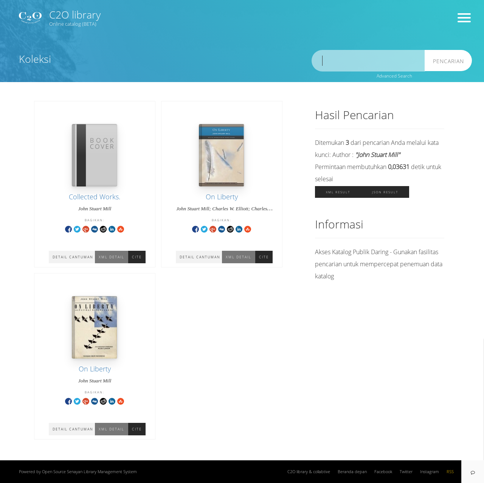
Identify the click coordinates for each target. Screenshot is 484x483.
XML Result (338, 192)
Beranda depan (352, 471)
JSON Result (385, 192)
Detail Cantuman (73, 257)
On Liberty (222, 196)
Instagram (429, 471)
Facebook (383, 471)
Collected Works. (94, 196)
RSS (450, 471)
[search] (368, 60)
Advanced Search (394, 76)
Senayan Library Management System (102, 471)
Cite (137, 257)
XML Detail (111, 257)
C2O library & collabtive (308, 471)
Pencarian (448, 61)
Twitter (406, 471)
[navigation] (472, 471)
